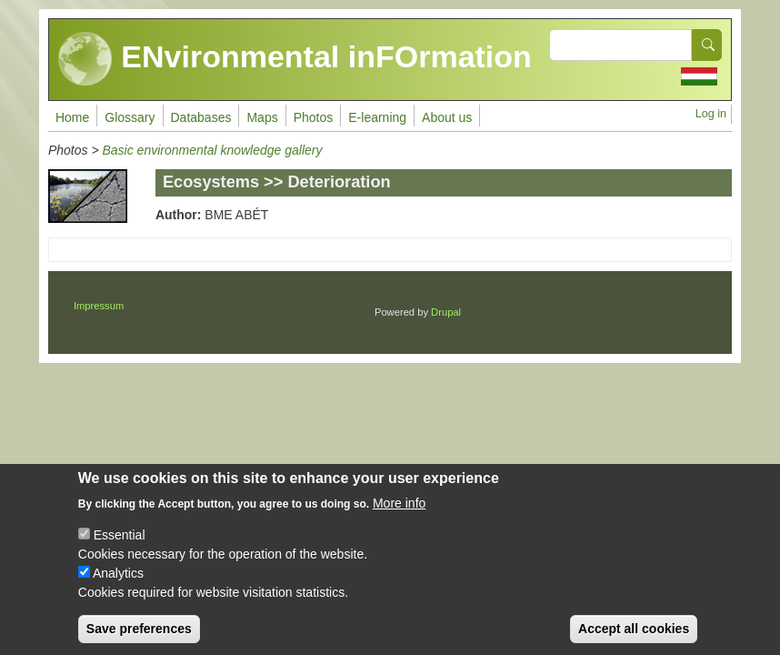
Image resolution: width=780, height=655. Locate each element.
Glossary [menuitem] (130, 117)
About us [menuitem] (447, 117)
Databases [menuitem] (201, 117)
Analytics (118, 587)
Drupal (446, 312)
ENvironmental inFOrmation (295, 59)
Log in (710, 113)
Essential (119, 549)
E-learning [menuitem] (377, 117)
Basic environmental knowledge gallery (212, 150)
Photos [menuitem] (314, 117)
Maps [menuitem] (261, 117)
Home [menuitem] (72, 117)
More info (399, 517)
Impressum (99, 305)
